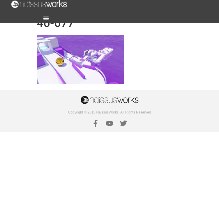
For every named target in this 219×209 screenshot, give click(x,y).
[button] (46, 18)
